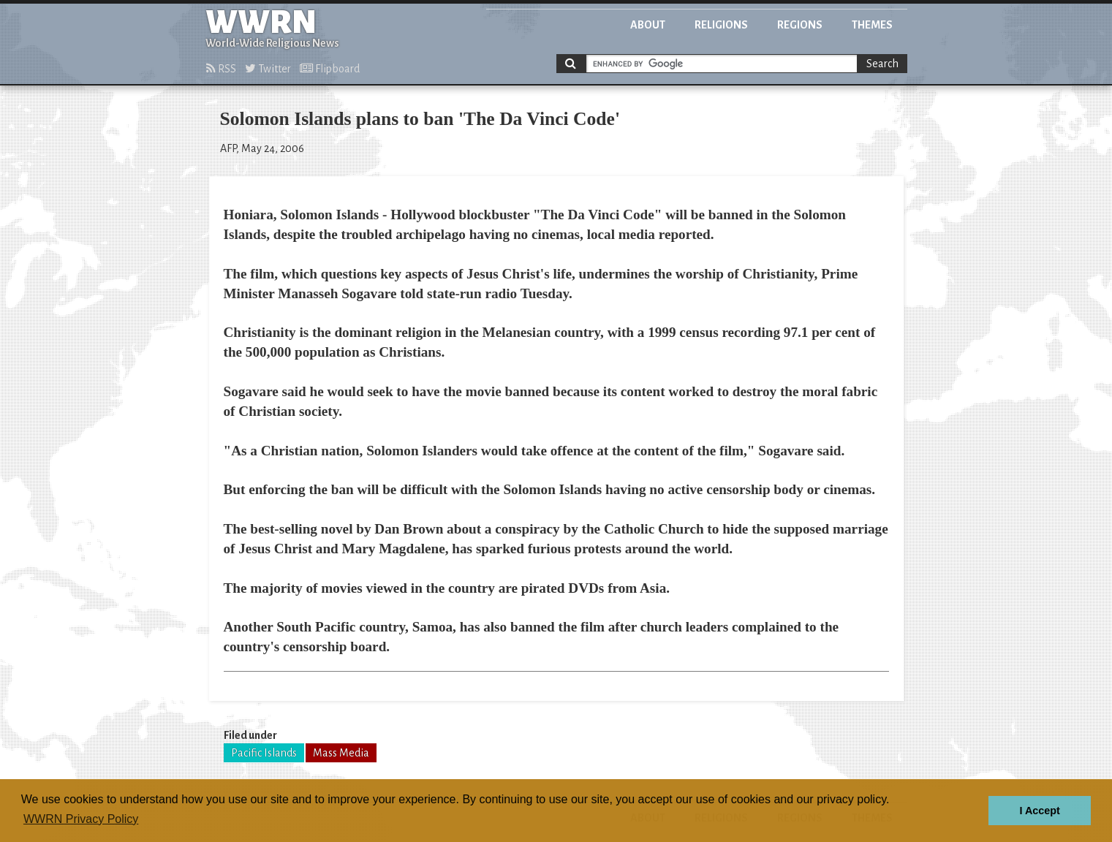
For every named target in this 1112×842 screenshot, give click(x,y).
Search (882, 63)
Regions (799, 25)
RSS (221, 69)
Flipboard (330, 69)
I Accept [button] (1039, 810)
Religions (721, 25)
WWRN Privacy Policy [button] (80, 819)
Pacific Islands (264, 753)
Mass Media (341, 753)
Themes (872, 25)
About (647, 25)
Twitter (268, 69)
